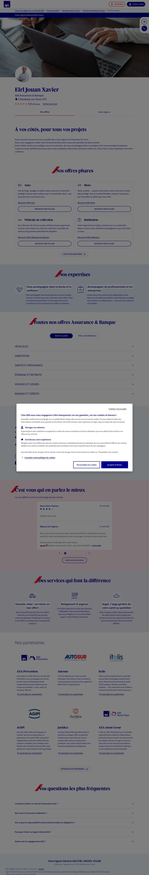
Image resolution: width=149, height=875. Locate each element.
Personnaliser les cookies (87, 465)
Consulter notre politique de (40, 457)
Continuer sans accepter (118, 409)
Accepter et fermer (114, 465)
